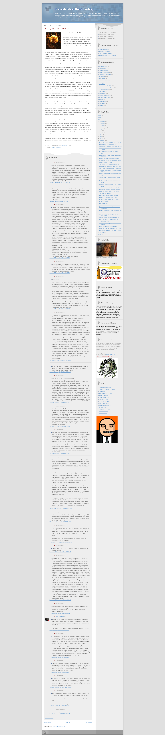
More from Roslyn (103, 411)
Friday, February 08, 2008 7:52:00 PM (59, 657)
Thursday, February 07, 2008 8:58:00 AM (60, 551)
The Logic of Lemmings (105, 193)
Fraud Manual (102, 391)
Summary (101, 105)
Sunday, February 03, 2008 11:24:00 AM (60, 182)
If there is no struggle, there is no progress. (110, 230)
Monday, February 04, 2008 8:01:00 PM (60, 426)
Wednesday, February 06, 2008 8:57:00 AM (61, 508)
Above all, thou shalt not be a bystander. (109, 187)
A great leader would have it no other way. (110, 166)
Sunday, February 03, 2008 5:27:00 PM (60, 272)
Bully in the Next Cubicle (105, 393)
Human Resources (104, 80)
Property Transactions (104, 97)
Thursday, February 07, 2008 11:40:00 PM (60, 600)
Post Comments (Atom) (59, 726)
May (101, 134)
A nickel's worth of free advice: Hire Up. (109, 217)
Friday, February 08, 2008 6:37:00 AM (59, 630)
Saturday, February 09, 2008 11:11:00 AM (60, 687)
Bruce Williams (103, 66)
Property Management (104, 95)
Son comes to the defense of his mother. (109, 205)
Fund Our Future (103, 395)
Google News (102, 407)
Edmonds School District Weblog (74, 9)
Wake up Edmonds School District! (108, 226)
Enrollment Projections (105, 74)
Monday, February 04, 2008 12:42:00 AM (60, 372)
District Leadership (56, 147)
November (102, 123)
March (101, 138)
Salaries (101, 99)
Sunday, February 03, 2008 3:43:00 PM (60, 257)
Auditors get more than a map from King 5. (110, 160)
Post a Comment (49, 718)
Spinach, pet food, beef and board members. (110, 146)
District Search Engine (104, 405)
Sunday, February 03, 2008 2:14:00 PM (60, 201)
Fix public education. (104, 401)
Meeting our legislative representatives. (109, 158)
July (101, 130)
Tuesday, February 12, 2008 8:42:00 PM (60, 713)
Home (68, 722)
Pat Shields (102, 91)
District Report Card (104, 397)
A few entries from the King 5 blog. (108, 197)
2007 (99, 234)
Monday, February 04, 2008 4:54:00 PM (60, 402)
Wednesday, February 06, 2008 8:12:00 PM (61, 542)
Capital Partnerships (104, 70)
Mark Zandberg (60, 616)
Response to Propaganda (105, 51)
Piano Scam (102, 93)
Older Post (89, 722)
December (102, 121)
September (103, 127)
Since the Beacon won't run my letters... (109, 191)
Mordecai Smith (103, 413)
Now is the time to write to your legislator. (109, 199)
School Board (102, 101)
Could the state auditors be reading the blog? (110, 142)
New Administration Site (105, 85)
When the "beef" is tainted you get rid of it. (110, 228)
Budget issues (102, 68)
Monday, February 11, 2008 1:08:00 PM (60, 705)
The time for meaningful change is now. (109, 164)
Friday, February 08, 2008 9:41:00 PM (59, 672)
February (102, 140)
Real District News (103, 403)
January (102, 232)
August (102, 129)
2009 (99, 117)
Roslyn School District (104, 409)
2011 (99, 115)
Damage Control (103, 203)
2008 (99, 119)
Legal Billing (102, 84)
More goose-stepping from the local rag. (109, 189)
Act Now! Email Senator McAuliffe (107, 55)
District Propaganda (104, 49)
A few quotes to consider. (105, 162)
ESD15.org (102, 76)
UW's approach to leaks (105, 387)
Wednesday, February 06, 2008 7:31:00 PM (61, 521)
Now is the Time (103, 201)
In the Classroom (103, 82)
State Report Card (103, 399)
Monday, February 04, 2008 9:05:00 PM (60, 453)
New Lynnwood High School (106, 87)
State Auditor (102, 103)
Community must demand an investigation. (110, 168)
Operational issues (104, 89)
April (101, 136)
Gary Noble (102, 78)
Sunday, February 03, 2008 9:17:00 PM (60, 308)
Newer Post (47, 722)
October (102, 125)
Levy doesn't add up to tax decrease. (108, 195)
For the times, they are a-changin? (108, 144)
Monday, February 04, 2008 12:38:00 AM (60, 360)
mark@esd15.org (110, 354)
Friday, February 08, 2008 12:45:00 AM (60, 613)
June (101, 132)
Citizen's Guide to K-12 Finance (107, 389)
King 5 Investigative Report (106, 53)
